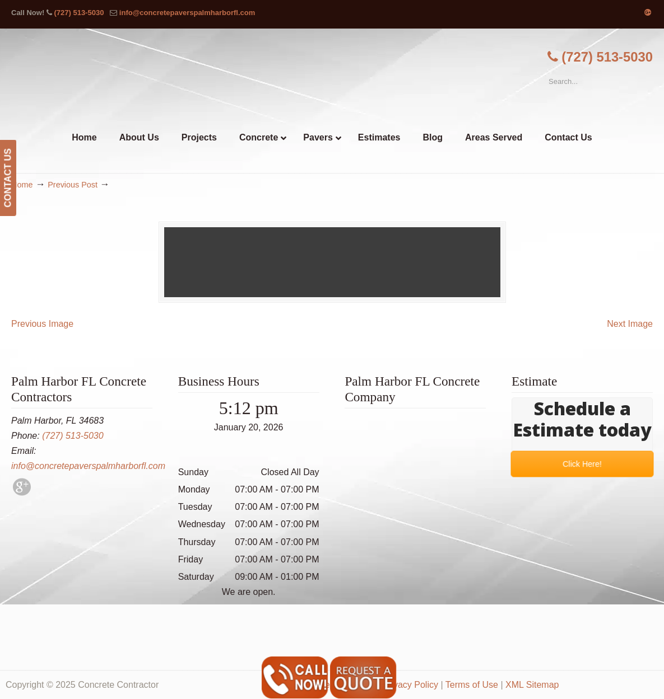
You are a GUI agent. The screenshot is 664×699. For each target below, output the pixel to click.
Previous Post (72, 184)
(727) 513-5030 (79, 12)
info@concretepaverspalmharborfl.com (187, 12)
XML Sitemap (532, 684)
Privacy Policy (410, 684)
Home (21, 184)
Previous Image (42, 324)
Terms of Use (471, 684)
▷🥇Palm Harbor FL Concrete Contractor (332, 77)
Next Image (630, 324)
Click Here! (582, 463)
